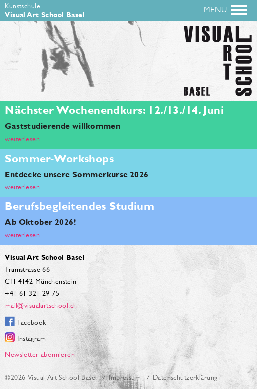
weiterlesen (22, 139)
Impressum (125, 377)
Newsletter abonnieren (40, 354)
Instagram (31, 338)
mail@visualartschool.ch (41, 305)
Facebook (31, 322)
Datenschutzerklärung (185, 377)
